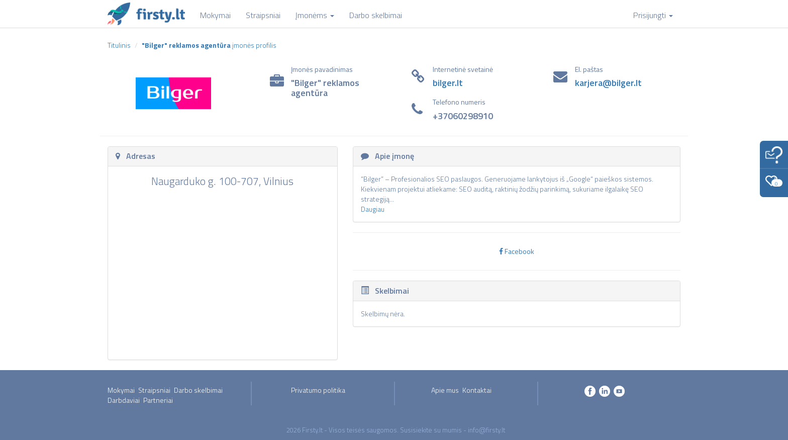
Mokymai (121, 390)
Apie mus (445, 390)
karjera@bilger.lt (608, 83)
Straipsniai (154, 390)
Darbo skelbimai (198, 390)
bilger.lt (448, 83)
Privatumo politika (318, 390)
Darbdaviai (124, 400)
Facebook (516, 251)
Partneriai (158, 400)
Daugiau (372, 209)
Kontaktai (476, 390)
